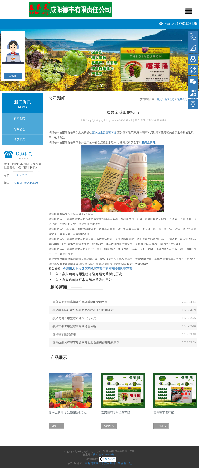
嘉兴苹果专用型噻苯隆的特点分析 (74, 326)
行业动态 (19, 129)
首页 (159, 99)
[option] (99, 60)
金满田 (67, 268)
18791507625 (187, 23)
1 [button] (97, 86)
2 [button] (101, 86)
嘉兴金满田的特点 (187, 99)
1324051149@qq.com (25, 182)
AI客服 (13, 76)
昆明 (123, 463)
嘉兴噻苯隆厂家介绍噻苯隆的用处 (87, 280)
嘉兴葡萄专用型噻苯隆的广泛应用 (74, 318)
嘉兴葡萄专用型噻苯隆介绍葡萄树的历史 (92, 274)
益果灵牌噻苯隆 (83, 268)
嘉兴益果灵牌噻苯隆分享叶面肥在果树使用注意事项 (85, 342)
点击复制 (103, 451)
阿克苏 (94, 463)
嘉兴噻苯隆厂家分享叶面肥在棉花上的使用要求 (83, 310)
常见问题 (19, 139)
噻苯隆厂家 (101, 268)
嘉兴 (106, 463)
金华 (101, 463)
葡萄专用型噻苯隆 (121, 268)
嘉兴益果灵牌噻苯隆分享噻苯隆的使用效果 (80, 302)
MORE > (56, 426)
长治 (118, 463)
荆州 (112, 463)
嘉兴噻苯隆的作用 (64, 334)
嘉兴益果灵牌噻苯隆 (104, 132)
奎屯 (87, 463)
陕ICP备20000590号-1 (104, 454)
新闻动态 (19, 118)
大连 (129, 463)
